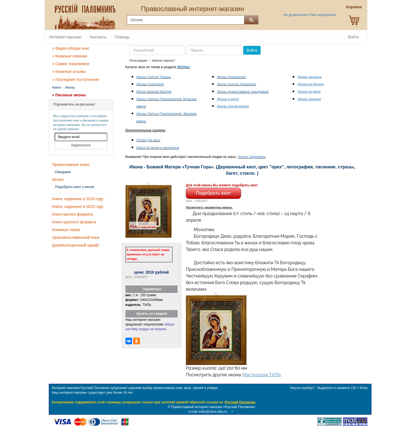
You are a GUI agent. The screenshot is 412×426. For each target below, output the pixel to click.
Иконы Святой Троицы (154, 77)
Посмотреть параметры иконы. (209, 207)
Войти (353, 37)
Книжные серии (66, 229)
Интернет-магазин (65, 37)
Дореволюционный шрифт (76, 245)
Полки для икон (148, 140)
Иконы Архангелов (231, 77)
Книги (56, 87)
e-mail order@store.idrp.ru (207, 412)
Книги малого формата (72, 214)
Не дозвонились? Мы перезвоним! (309, 15)
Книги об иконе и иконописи (158, 148)
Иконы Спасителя (150, 84)
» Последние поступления (75, 79)
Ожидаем (63, 172)
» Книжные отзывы (69, 71)
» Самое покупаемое (71, 64)
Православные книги (70, 164)
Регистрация (138, 60)
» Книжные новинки (69, 56)
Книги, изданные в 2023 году (77, 206)
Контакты (98, 37)
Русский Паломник (239, 402)
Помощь (122, 37)
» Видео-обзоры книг (70, 48)
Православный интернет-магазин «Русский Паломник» (213, 407)
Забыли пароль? (163, 60)
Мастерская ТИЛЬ (261, 374)
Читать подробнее (252, 157)
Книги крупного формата (74, 222)
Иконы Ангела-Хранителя (236, 84)
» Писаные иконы (69, 95)
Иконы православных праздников (242, 92)
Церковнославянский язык (75, 237)
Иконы (70, 87)
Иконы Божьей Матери (154, 92)
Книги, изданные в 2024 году (77, 199)
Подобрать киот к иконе (74, 187)
